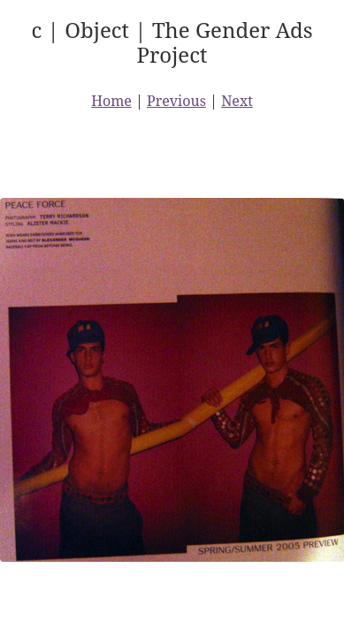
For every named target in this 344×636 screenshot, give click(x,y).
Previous (176, 100)
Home (111, 100)
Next (237, 100)
